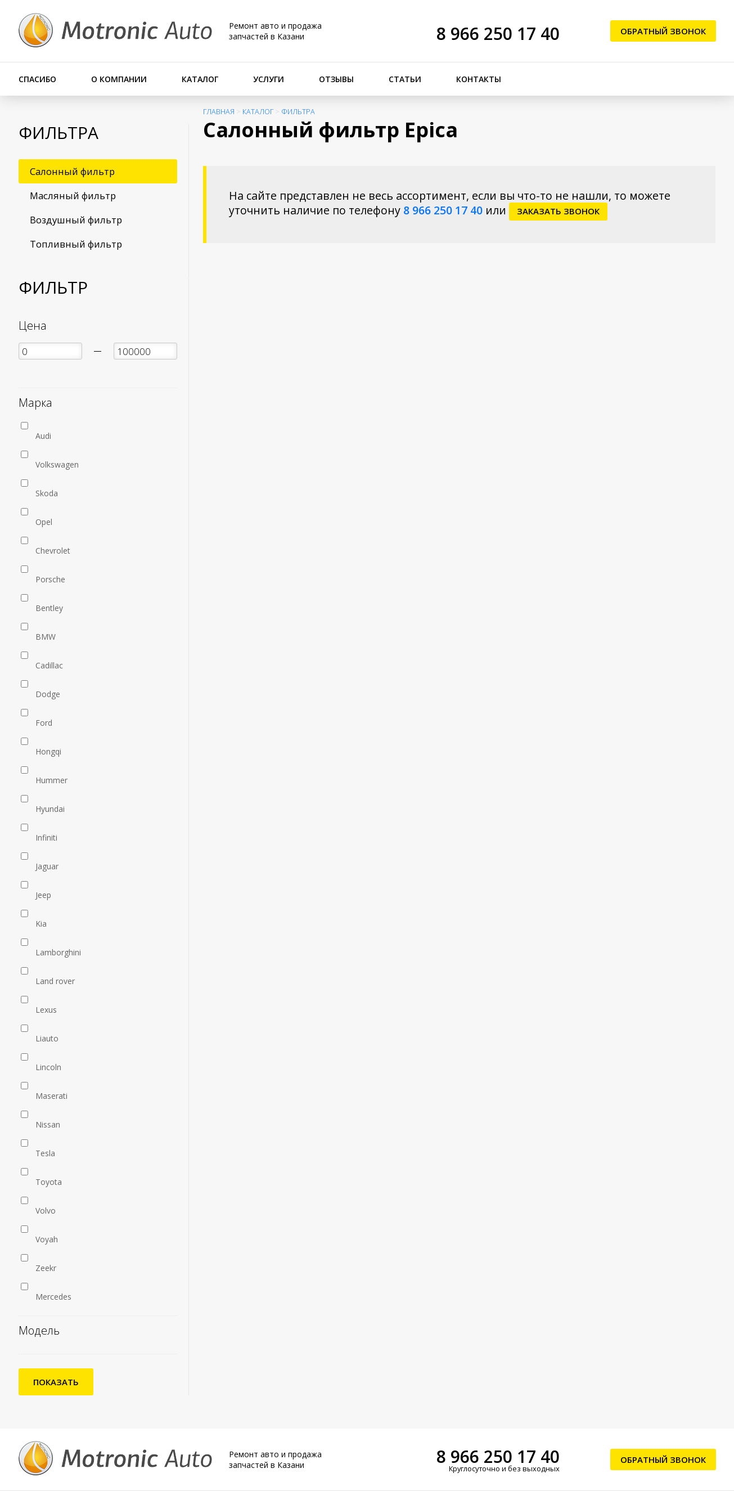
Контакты (478, 79)
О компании (119, 79)
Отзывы (336, 79)
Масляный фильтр (73, 195)
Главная (219, 111)
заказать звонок (558, 211)
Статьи (405, 79)
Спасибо (37, 79)
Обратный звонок (663, 31)
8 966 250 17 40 (498, 33)
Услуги (268, 79)
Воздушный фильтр (76, 219)
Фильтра (298, 111)
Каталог (200, 79)
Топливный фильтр (76, 243)
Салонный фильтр (72, 171)
